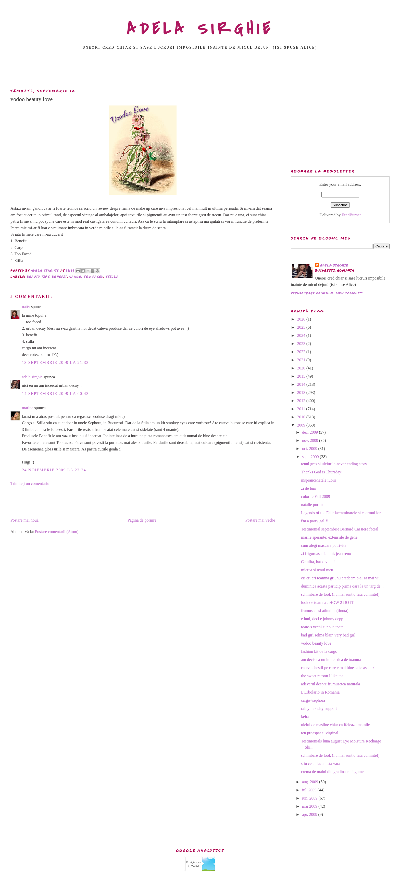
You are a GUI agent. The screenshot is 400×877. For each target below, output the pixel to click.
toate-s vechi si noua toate (322, 627)
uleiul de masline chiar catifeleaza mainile (335, 725)
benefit (59, 276)
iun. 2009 (310, 798)
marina (27, 408)
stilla (112, 276)
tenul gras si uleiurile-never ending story (334, 464)
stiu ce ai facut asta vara (320, 763)
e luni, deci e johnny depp (322, 619)
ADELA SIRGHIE (200, 29)
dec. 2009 (310, 432)
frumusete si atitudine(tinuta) (324, 610)
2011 (301, 409)
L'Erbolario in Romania (320, 692)
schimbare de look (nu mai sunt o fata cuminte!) (340, 594)
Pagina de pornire (142, 520)
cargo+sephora (313, 700)
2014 (301, 384)
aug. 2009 (310, 782)
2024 (301, 335)
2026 (301, 319)
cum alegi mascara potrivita (323, 545)
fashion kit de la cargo (319, 651)
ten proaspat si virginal (319, 733)
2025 (301, 327)
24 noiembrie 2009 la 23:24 (54, 470)
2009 (301, 425)
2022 (301, 352)
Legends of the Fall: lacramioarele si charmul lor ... (343, 513)
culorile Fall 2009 (315, 496)
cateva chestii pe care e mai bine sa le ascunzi (338, 668)
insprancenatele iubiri (318, 480)
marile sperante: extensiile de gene (329, 537)
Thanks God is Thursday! (322, 472)
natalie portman (314, 504)
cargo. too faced (86, 276)
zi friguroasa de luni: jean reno (326, 553)
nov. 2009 (310, 440)
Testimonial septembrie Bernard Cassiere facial (339, 529)
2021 (301, 360)
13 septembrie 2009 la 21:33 (55, 362)
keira (305, 716)
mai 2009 (310, 806)
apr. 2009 (310, 814)
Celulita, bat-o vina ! (318, 562)
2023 (301, 343)
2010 (301, 417)
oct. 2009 (310, 448)
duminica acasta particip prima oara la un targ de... (342, 586)
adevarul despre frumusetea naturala (330, 684)
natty (26, 306)
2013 (301, 392)
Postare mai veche (260, 520)
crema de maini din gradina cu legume (332, 771)
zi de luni (308, 488)
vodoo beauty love (316, 643)
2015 (301, 376)
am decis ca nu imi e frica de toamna (331, 659)
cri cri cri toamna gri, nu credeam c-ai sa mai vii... (342, 578)
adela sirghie (32, 377)
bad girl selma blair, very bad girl (328, 635)
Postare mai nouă (24, 520)
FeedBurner (351, 215)
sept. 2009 (311, 457)
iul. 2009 (310, 790)
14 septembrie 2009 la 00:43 (55, 393)
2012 (301, 400)
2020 (301, 368)
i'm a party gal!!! (314, 521)
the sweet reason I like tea (322, 676)
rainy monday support (319, 708)
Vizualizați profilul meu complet (326, 293)
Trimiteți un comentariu (29, 483)
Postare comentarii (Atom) (57, 531)
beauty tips (38, 276)
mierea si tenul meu (317, 570)
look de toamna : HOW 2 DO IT (327, 602)
